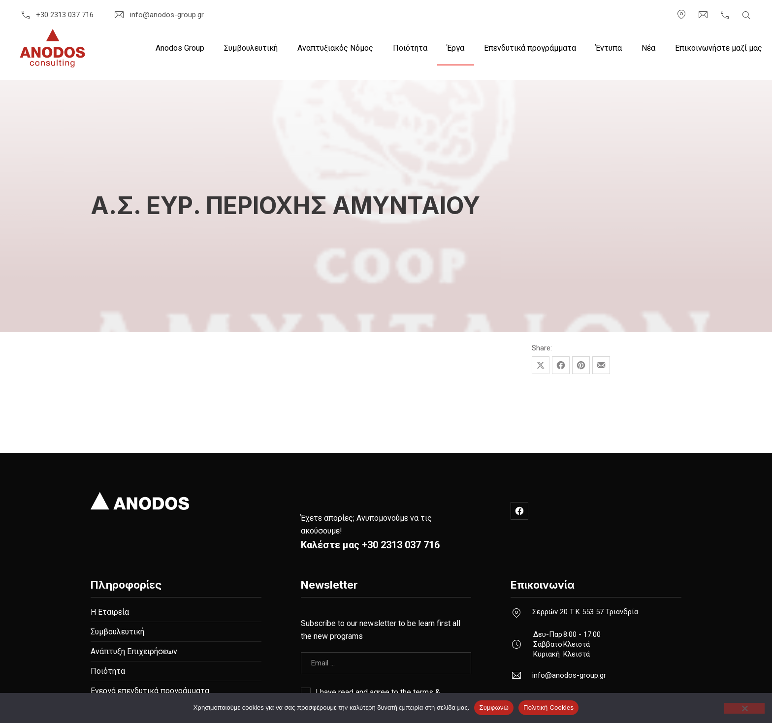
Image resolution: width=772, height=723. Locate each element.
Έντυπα (609, 48)
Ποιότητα (410, 48)
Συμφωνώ (494, 707)
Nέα (648, 48)
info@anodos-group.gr (158, 15)
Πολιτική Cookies (548, 707)
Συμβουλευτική (251, 48)
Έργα (455, 48)
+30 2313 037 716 (57, 15)
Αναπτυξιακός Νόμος (335, 48)
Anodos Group (180, 48)
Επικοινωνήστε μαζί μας (718, 48)
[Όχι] (744, 708)
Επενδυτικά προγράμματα (530, 48)
